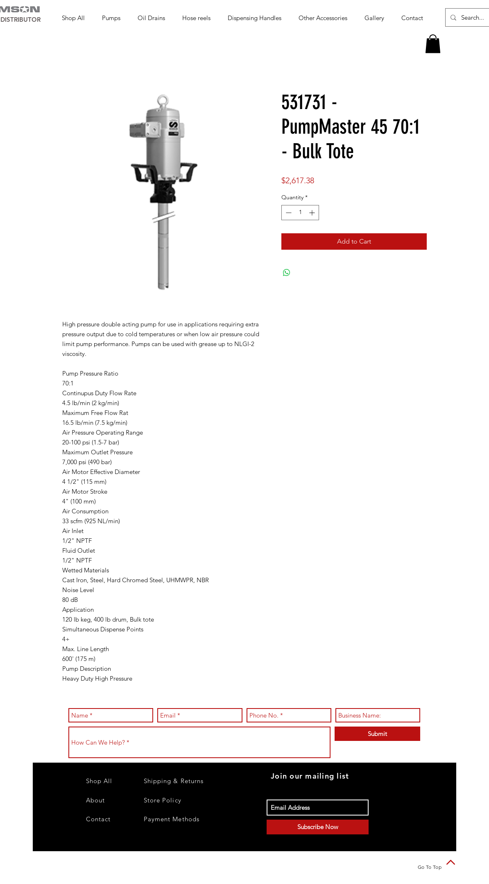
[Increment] (313, 212)
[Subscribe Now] (318, 827)
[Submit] (377, 734)
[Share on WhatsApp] (287, 273)
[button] (113, 18)
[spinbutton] (300, 212)
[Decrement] (288, 212)
